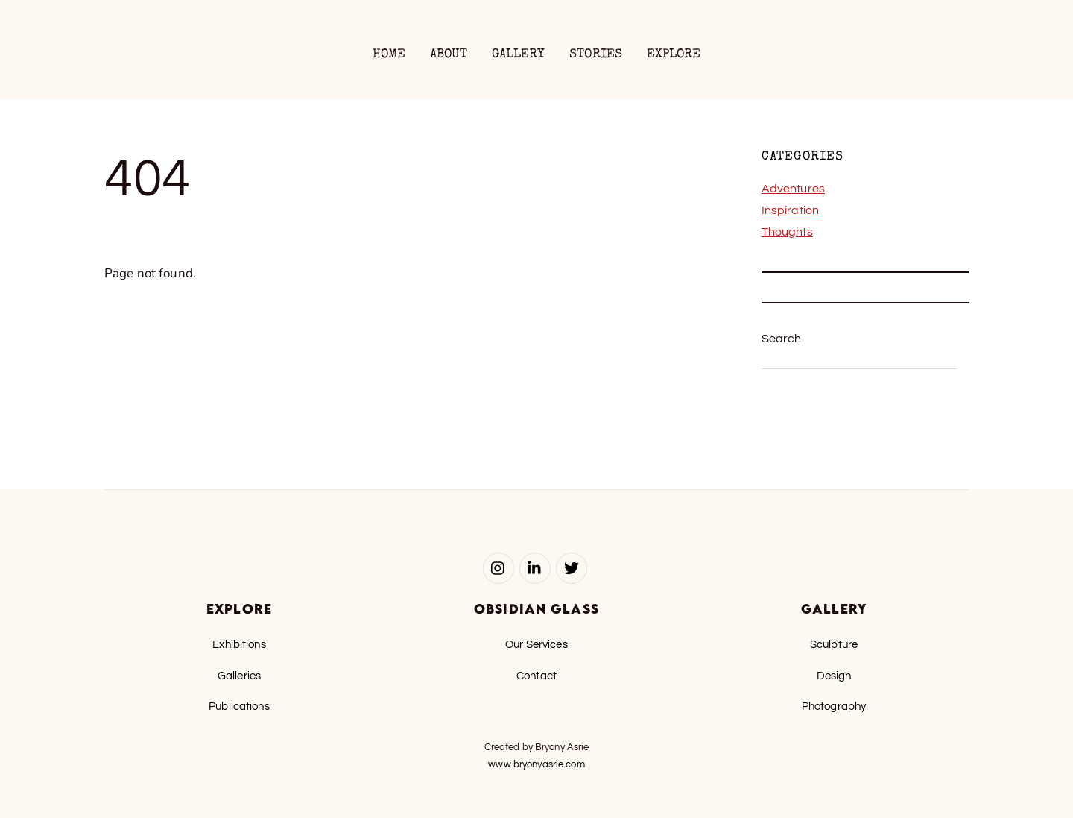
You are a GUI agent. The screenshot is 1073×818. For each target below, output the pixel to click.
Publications (239, 706)
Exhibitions (238, 644)
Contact (536, 676)
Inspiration (790, 210)
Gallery (518, 54)
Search (782, 338)
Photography (834, 706)
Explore (674, 54)
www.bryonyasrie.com (536, 764)
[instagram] (498, 567)
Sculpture (834, 644)
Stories (595, 54)
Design (834, 676)
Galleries (239, 676)
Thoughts (787, 232)
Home (389, 54)
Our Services (536, 644)
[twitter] (571, 567)
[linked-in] (535, 567)
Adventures (793, 189)
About (449, 54)
